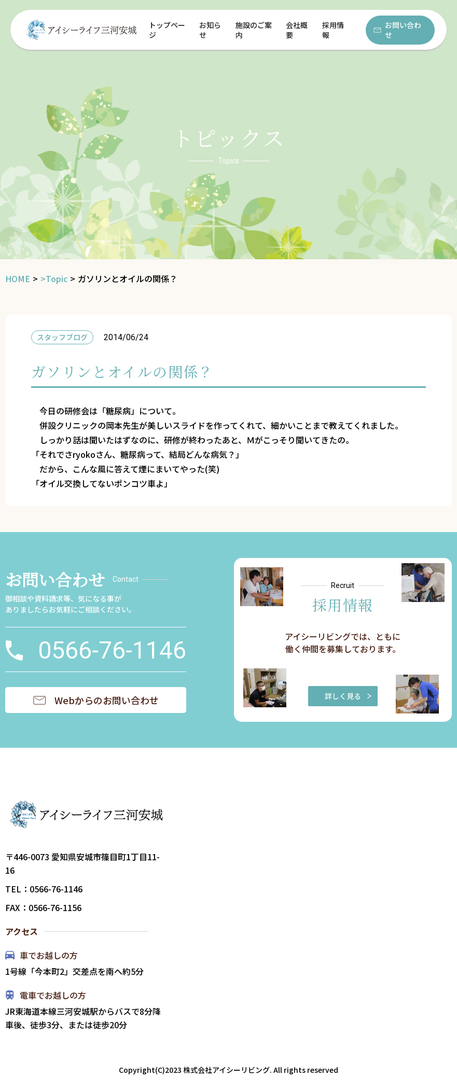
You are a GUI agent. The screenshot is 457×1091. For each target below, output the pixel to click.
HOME (17, 278)
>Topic (53, 278)
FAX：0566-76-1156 (43, 907)
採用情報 (333, 30)
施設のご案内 (254, 30)
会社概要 (297, 30)
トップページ (167, 30)
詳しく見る (348, 696)
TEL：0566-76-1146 (43, 889)
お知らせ (210, 30)
